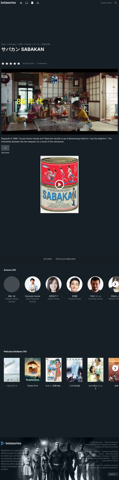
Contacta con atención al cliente (106, 447)
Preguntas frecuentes (109, 445)
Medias (97, 456)
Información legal (86, 451)
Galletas (97, 451)
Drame (28, 44)
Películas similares (65, 259)
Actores (48, 259)
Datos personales (112, 454)
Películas (12, 44)
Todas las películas (111, 442)
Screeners (106, 456)
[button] (12, 289)
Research (114, 456)
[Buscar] (115, 3)
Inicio (3, 44)
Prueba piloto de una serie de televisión (96, 458)
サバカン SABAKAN (42, 44)
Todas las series (97, 442)
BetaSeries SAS (88, 456)
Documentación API (93, 445)
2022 (21, 44)
